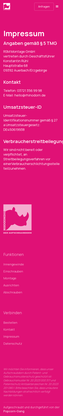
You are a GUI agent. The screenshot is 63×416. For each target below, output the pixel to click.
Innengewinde (13, 264)
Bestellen (10, 323)
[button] (57, 6)
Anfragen (44, 6)
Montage (9, 278)
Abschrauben (12, 292)
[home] (12, 6)
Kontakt (9, 329)
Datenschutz (12, 343)
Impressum (11, 336)
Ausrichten (11, 285)
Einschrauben (13, 271)
